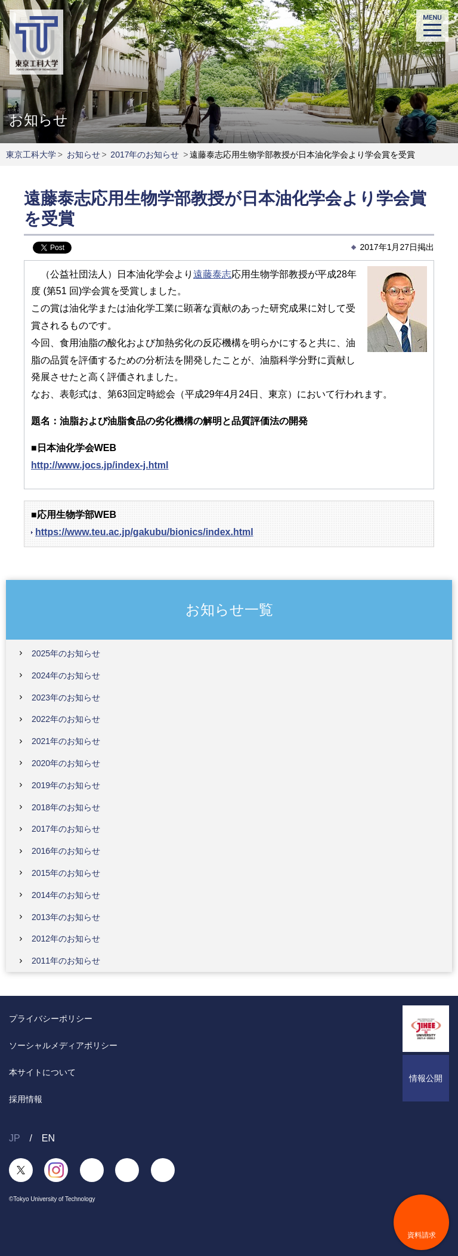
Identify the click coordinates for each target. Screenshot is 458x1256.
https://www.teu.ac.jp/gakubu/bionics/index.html (144, 532)
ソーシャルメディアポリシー (63, 1045)
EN (48, 1138)
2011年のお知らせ (66, 960)
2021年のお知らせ (66, 741)
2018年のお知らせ (66, 807)
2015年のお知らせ (66, 873)
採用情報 (25, 1099)
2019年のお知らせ (66, 785)
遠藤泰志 (212, 274)
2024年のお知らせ (66, 675)
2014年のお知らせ (66, 895)
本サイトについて (42, 1072)
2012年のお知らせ (66, 938)
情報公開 (425, 1078)
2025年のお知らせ (66, 653)
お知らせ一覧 (229, 609)
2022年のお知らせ (66, 719)
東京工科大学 (31, 154)
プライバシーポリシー (50, 1018)
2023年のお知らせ (66, 697)
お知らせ (83, 154)
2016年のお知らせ (66, 851)
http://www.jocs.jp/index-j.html (100, 465)
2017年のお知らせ (144, 154)
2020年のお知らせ (66, 763)
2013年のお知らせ (66, 917)
